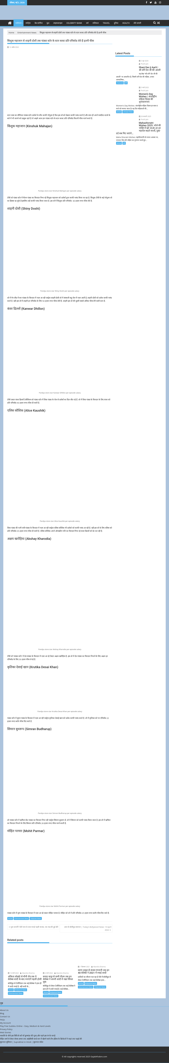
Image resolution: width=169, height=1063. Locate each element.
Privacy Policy (6, 1029)
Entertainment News (21, 918)
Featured (120, 80)
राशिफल (96, 23)
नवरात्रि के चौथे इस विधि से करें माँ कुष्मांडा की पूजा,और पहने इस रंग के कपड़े (27, 1035)
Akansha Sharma (27, 973)
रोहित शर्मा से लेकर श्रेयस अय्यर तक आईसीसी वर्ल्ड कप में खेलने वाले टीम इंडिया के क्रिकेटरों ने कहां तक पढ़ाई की (41, 1038)
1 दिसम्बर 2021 (84, 967)
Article (10, 918)
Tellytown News (35, 918)
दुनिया (116, 23)
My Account (5, 1022)
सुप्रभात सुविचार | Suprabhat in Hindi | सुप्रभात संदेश (21, 1042)
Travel (106, 23)
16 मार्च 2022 (13, 973)
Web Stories (5, 1032)
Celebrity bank (74, 23)
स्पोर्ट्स (28, 23)
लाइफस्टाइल (57, 23)
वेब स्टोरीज (39, 23)
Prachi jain (153, 61)
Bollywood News (20, 990)
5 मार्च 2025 (142, 84)
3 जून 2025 (142, 61)
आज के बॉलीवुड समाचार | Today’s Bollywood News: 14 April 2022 (87, 928)
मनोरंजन (18, 23)
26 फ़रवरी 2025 (143, 110)
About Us (4, 1010)
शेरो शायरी (137, 23)
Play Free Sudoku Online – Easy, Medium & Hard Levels (25, 1026)
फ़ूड (48, 23)
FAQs (2, 1019)
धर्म (87, 23)
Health (126, 23)
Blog (2, 1013)
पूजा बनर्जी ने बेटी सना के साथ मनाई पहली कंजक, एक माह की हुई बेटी (34, 927)
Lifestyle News (128, 106)
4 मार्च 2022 (48, 973)
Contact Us (5, 1016)
